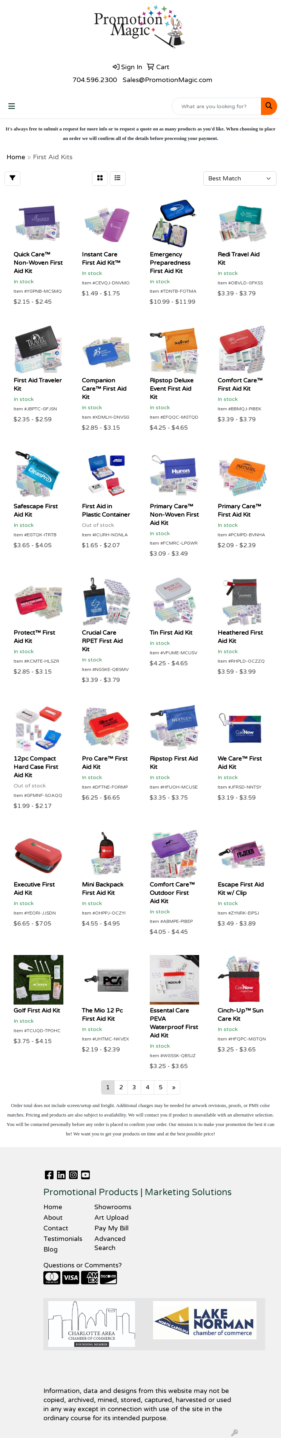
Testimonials (62, 1239)
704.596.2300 (94, 80)
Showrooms (112, 1207)
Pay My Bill (111, 1228)
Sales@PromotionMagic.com (167, 80)
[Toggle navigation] (12, 106)
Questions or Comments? (82, 1265)
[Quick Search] (216, 106)
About (53, 1218)
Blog (50, 1249)
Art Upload (111, 1218)
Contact (55, 1228)
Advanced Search (110, 1243)
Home (52, 1207)
